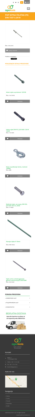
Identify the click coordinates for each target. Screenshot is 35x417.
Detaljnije (20, 101)
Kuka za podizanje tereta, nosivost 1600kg (16, 167)
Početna (7, 396)
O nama (7, 398)
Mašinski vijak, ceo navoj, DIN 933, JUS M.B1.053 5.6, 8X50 (16, 205)
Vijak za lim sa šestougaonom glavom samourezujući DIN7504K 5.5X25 (16, 280)
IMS (22, 415)
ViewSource (27, 415)
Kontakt (7, 406)
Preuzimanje (8, 403)
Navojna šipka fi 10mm (13, 241)
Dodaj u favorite (13, 50)
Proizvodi (7, 401)
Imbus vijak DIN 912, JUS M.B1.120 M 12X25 (17, 130)
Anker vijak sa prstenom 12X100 (16, 92)
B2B (28, 2)
